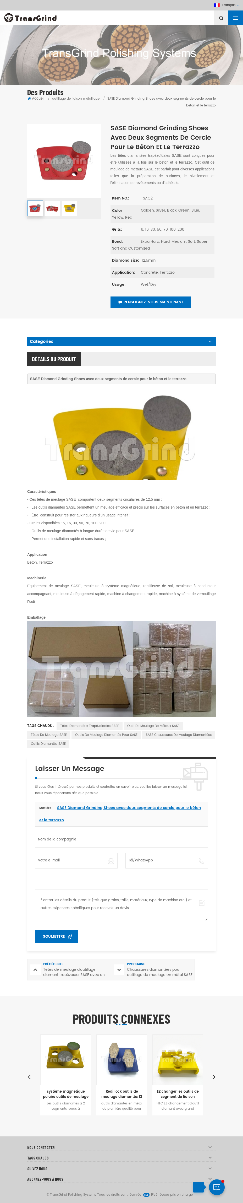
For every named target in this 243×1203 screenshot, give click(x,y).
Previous (29, 1076)
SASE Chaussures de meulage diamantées (179, 734)
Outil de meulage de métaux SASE (153, 726)
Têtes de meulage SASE (49, 734)
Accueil (36, 98)
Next (213, 1076)
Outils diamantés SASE (48, 743)
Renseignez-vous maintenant (150, 302)
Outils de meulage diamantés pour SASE (106, 734)
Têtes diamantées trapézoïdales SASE (89, 726)
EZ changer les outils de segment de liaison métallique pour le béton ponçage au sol (178, 1094)
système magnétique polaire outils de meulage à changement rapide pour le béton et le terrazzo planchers (66, 1094)
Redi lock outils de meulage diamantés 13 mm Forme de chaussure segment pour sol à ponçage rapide (122, 1094)
